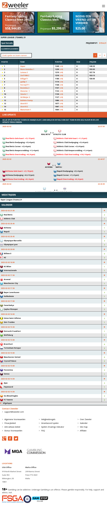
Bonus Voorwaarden (13, 430)
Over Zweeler (86, 419)
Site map (84, 427)
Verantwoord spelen (50, 423)
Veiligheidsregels (48, 419)
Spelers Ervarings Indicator (52, 427)
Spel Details (7, 43)
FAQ (43, 430)
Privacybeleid (10, 423)
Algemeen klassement (9, 49)
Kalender (84, 423)
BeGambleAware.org (22, 492)
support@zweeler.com (14, 412)
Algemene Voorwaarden (14, 419)
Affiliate (83, 430)
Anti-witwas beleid (12, 427)
